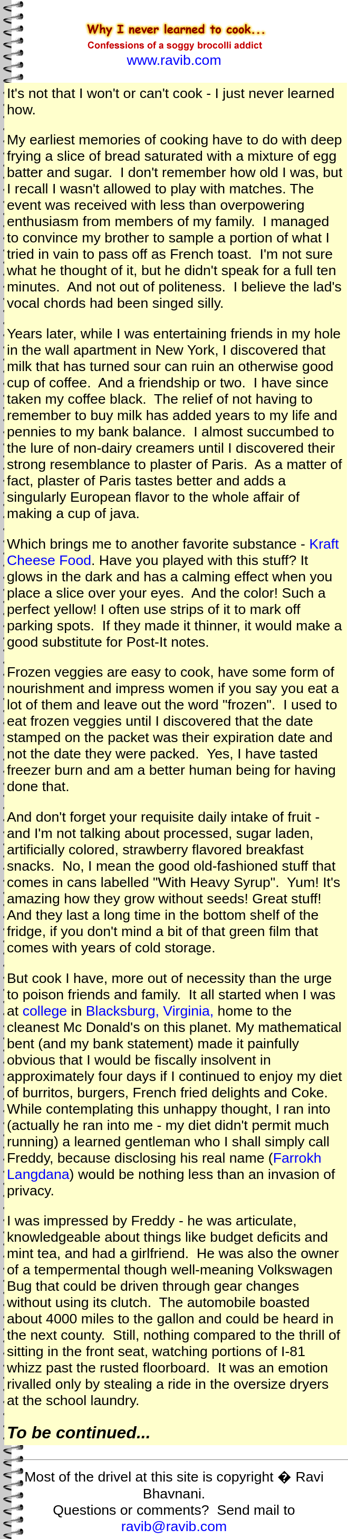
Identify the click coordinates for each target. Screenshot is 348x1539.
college (45, 1011)
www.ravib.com (174, 60)
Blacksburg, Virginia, (150, 1011)
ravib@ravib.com (174, 1526)
